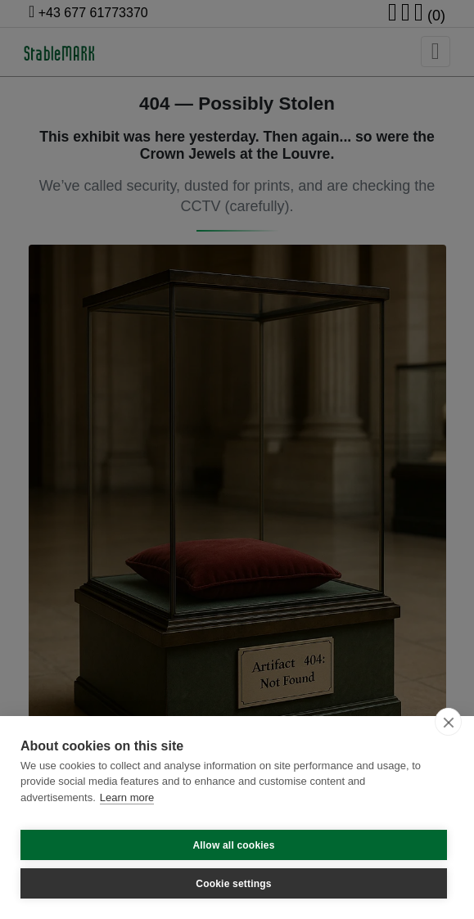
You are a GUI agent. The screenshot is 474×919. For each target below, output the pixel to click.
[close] (448, 722)
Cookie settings (233, 884)
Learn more (127, 797)
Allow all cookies (233, 845)
